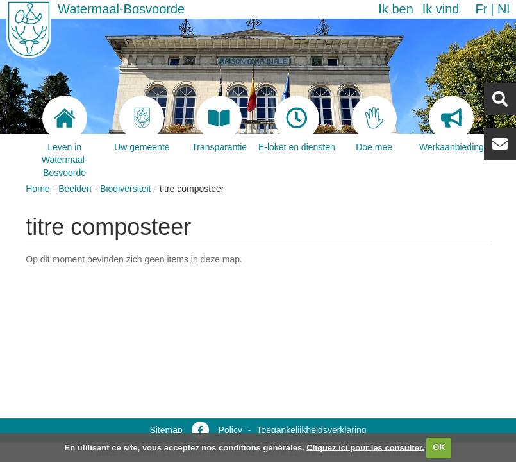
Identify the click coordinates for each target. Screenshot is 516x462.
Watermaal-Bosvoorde (121, 9)
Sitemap (165, 430)
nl (503, 9)
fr (481, 9)
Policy (230, 430)
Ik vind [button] (441, 9)
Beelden (74, 189)
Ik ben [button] (395, 9)
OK (439, 447)
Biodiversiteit (125, 189)
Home (37, 189)
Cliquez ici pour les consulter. (365, 447)
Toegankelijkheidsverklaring (311, 430)
